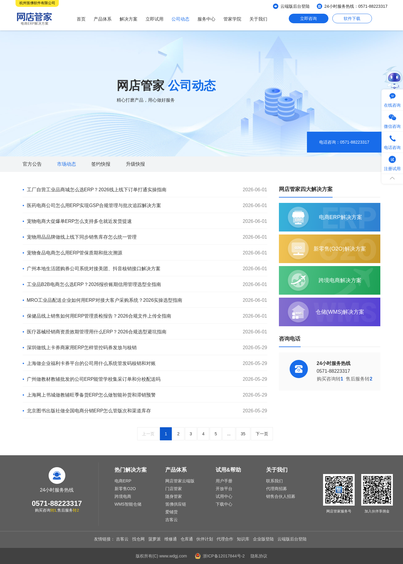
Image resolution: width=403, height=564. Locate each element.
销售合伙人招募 (280, 496)
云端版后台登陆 (295, 6)
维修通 (170, 539)
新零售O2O (125, 488)
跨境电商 (123, 496)
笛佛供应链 (175, 504)
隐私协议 (259, 556)
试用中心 (224, 496)
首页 (81, 19)
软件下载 (352, 18)
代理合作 (225, 539)
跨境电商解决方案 (340, 280)
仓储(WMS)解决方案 (340, 312)
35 (243, 433)
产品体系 (103, 19)
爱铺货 (171, 511)
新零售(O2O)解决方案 (340, 249)
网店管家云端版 (179, 480)
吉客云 (171, 519)
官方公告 (32, 164)
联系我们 (274, 480)
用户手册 (224, 480)
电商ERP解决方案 (340, 217)
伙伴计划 (204, 539)
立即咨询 (308, 18)
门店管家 (173, 488)
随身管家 (173, 496)
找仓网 (138, 539)
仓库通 (186, 539)
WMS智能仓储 (128, 504)
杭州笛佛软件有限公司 (37, 3)
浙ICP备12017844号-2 (224, 556)
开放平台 (224, 488)
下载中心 (224, 504)
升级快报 (135, 164)
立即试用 (154, 19)
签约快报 (100, 164)
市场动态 (66, 164)
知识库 (243, 539)
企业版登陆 (263, 539)
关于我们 (258, 19)
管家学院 (232, 19)
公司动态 (180, 19)
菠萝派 (154, 539)
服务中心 (206, 19)
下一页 (262, 433)
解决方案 (129, 19)
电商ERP (123, 480)
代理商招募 (276, 488)
